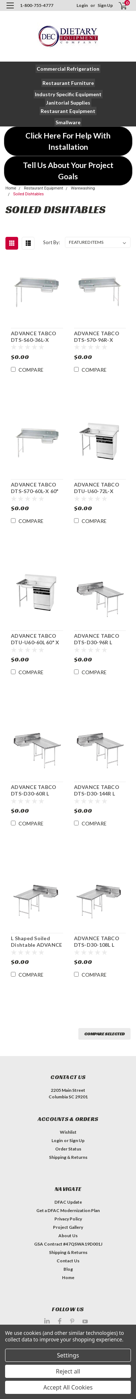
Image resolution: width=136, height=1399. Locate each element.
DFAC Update (68, 1202)
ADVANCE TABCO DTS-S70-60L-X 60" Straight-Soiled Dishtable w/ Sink (34, 488)
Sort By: (51, 242)
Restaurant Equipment (43, 188)
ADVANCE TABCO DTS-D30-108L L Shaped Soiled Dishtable (96, 941)
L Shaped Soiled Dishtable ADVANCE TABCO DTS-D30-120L (36, 941)
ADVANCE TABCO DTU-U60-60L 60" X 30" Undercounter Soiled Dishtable (35, 639)
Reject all (68, 1371)
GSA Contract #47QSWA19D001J (68, 1244)
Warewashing (83, 188)
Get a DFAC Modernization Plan (68, 1210)
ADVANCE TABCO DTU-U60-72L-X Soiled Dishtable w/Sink (96, 488)
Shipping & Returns (68, 1157)
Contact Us (68, 1260)
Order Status (68, 1149)
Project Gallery (68, 1227)
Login (82, 5)
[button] (68, 69)
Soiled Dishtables (28, 194)
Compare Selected (104, 1033)
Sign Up (105, 5)
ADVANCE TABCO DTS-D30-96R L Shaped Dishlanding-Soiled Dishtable (99, 639)
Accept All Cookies (68, 1387)
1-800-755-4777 (36, 5)
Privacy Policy (68, 1219)
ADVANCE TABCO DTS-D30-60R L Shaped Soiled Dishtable (33, 790)
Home (10, 188)
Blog (68, 1269)
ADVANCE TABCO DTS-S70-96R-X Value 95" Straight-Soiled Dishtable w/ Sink (98, 336)
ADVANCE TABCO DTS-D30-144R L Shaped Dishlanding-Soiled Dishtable (99, 790)
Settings (68, 1355)
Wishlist (68, 1132)
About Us (68, 1235)
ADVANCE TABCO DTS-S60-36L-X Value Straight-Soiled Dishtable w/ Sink (35, 336)
